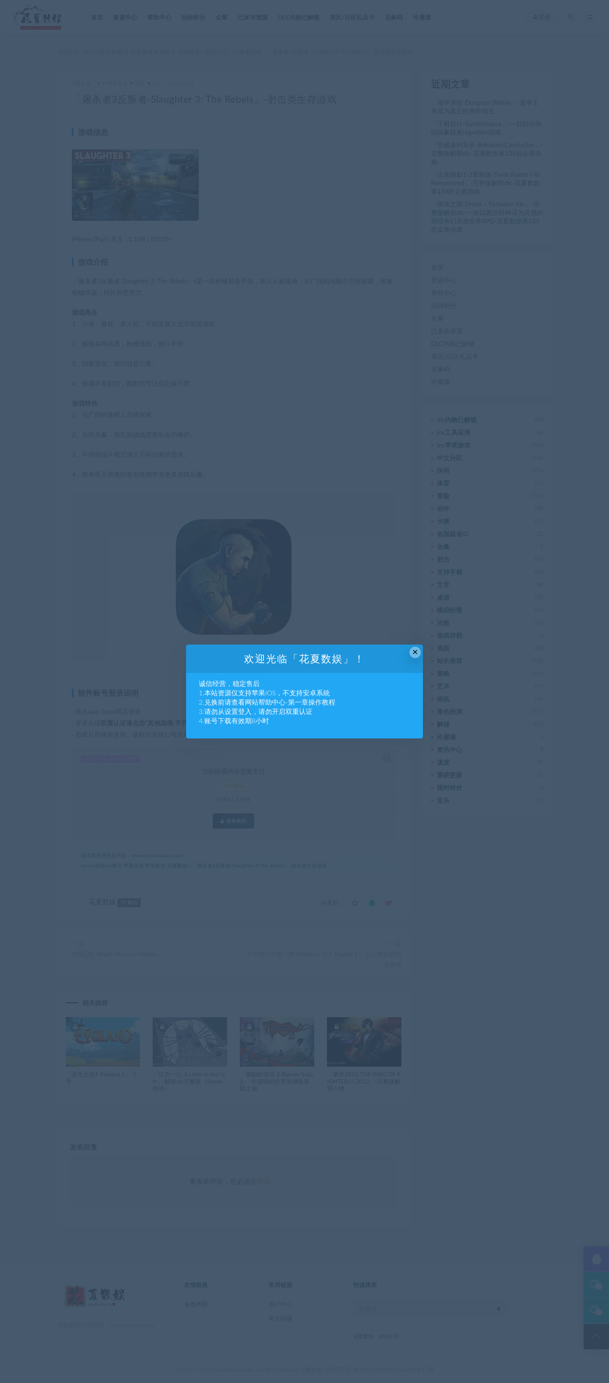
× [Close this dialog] (415, 652)
